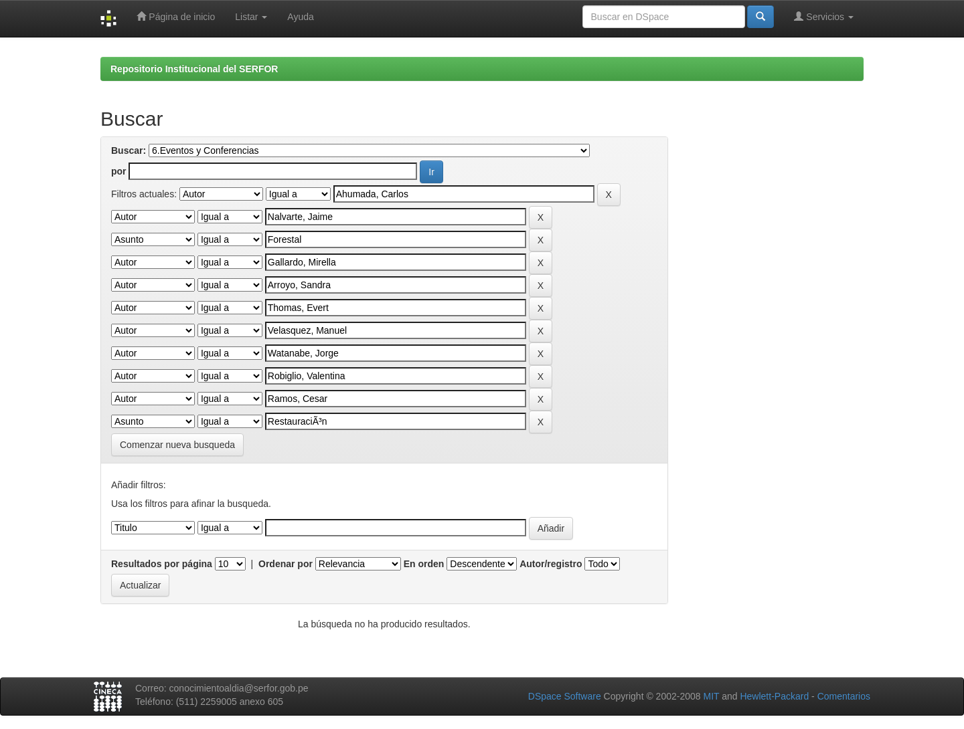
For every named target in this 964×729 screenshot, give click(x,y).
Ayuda (300, 16)
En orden (424, 563)
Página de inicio (176, 16)
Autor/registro (550, 563)
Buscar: (128, 150)
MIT (711, 696)
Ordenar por (285, 563)
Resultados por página (161, 563)
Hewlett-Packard (774, 696)
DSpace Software (564, 696)
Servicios (824, 16)
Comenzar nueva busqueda (177, 444)
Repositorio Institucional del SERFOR (194, 69)
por (119, 171)
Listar (251, 16)
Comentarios (843, 696)
